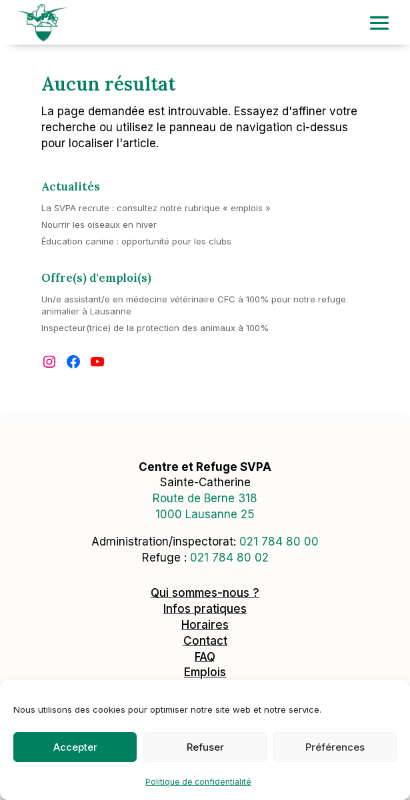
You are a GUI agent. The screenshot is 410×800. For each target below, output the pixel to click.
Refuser (205, 747)
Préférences (335, 747)
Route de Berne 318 (205, 498)
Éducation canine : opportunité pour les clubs (136, 241)
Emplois (205, 672)
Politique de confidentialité (198, 782)
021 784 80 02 (229, 557)
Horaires (205, 624)
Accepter (75, 747)
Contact (205, 640)
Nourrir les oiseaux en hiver (99, 224)
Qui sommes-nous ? (205, 593)
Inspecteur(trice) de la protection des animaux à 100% (155, 327)
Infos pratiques (205, 608)
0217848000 (279, 541)
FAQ (205, 656)
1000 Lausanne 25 (205, 514)
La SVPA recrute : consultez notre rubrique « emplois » (156, 207)
